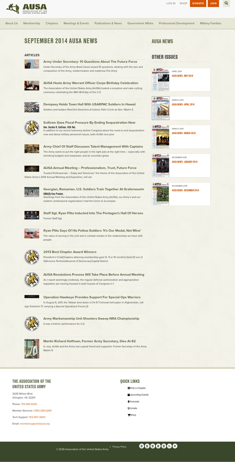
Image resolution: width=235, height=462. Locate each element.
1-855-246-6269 (42, 410)
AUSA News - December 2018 (185, 190)
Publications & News (108, 23)
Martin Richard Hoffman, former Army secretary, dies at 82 (89, 341)
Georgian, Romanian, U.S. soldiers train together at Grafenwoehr (93, 190)
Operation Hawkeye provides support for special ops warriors (92, 298)
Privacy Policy (119, 447)
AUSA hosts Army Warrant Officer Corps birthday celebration (90, 83)
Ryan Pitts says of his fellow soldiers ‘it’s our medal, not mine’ (92, 231)
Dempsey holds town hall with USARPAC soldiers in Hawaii (89, 104)
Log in (170, 3)
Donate (198, 3)
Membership (32, 23)
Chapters (52, 23)
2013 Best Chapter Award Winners (69, 252)
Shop (183, 3)
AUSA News (162, 41)
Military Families (211, 23)
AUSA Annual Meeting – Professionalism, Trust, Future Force (90, 168)
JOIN (213, 3)
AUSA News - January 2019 (184, 162)
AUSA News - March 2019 (184, 133)
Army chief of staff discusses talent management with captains (93, 147)
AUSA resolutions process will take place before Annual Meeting (93, 275)
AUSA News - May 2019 (182, 76)
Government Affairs (141, 23)
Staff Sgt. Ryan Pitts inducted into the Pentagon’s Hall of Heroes (93, 213)
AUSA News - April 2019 (183, 104)
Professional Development (177, 23)
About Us (11, 23)
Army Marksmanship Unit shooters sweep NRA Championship (91, 319)
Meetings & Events (76, 23)
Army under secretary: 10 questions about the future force (90, 62)
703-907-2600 (37, 417)
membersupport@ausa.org (35, 424)
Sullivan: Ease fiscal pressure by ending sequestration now (89, 123)
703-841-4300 (29, 404)
